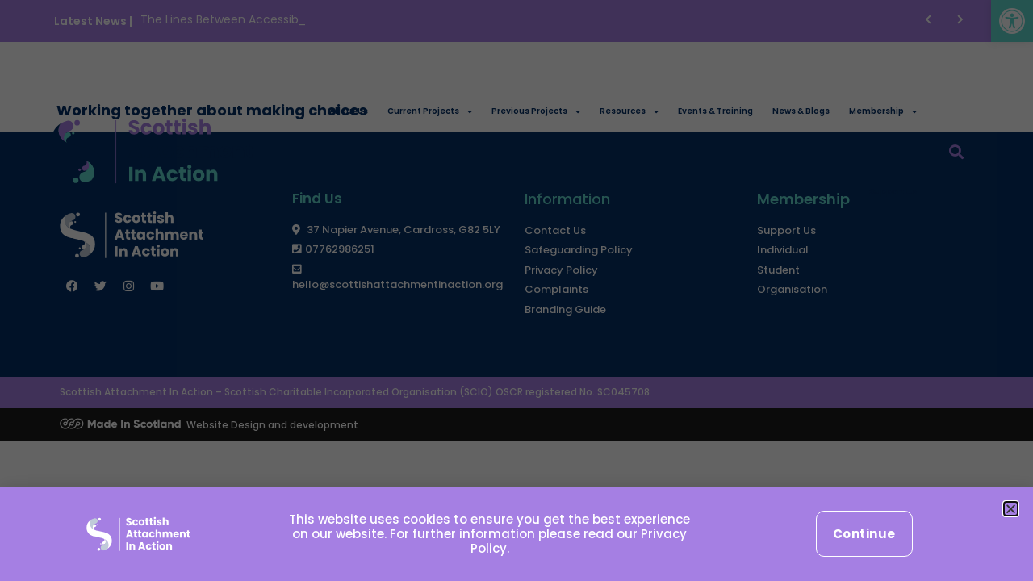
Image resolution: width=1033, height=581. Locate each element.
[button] (1011, 509)
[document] (516, 290)
